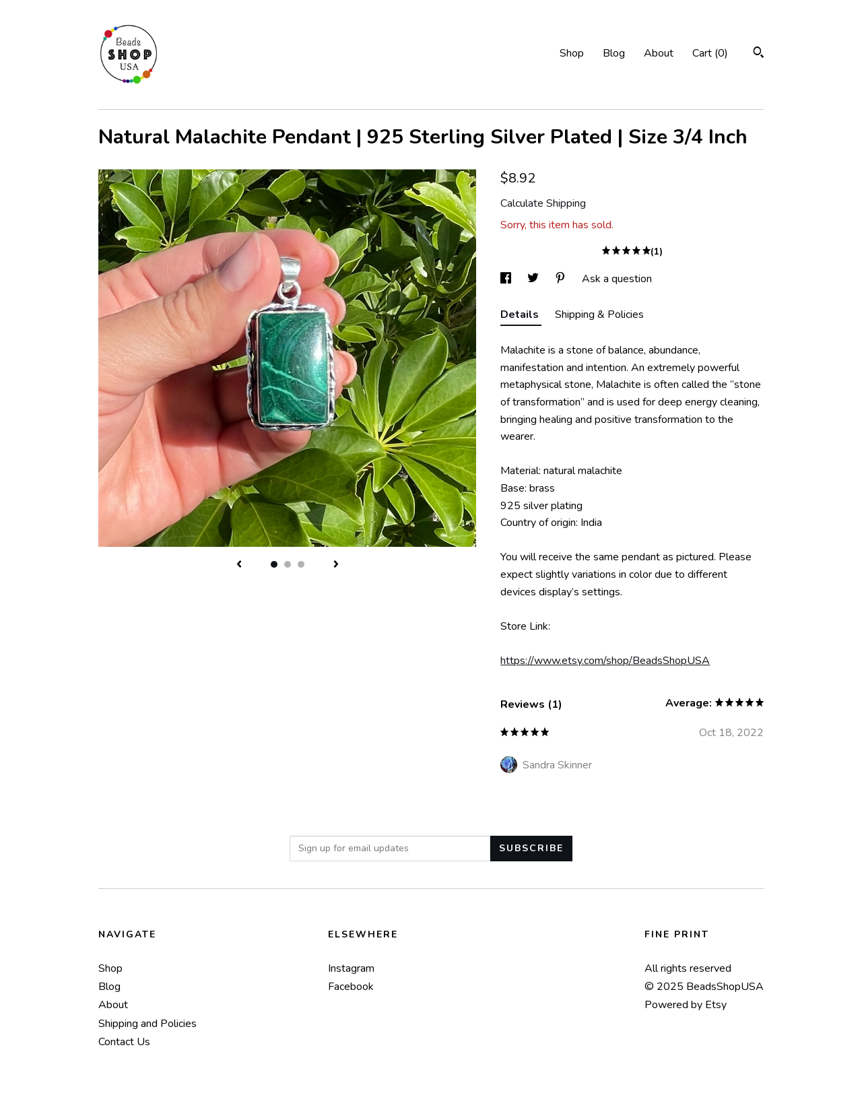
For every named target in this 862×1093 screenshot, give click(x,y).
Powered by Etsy (685, 1004)
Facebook (351, 986)
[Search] (759, 54)
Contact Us (124, 1041)
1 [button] (274, 564)
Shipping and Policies (147, 1023)
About (658, 53)
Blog (614, 53)
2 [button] (287, 564)
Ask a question (617, 278)
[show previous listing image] (239, 565)
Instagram (351, 968)
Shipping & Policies (599, 314)
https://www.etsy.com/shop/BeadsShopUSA (605, 660)
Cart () (710, 53)
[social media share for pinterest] (561, 278)
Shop (572, 53)
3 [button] (301, 564)
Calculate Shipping (543, 203)
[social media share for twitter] (534, 278)
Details (520, 314)
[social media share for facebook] (507, 278)
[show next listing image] (336, 565)
